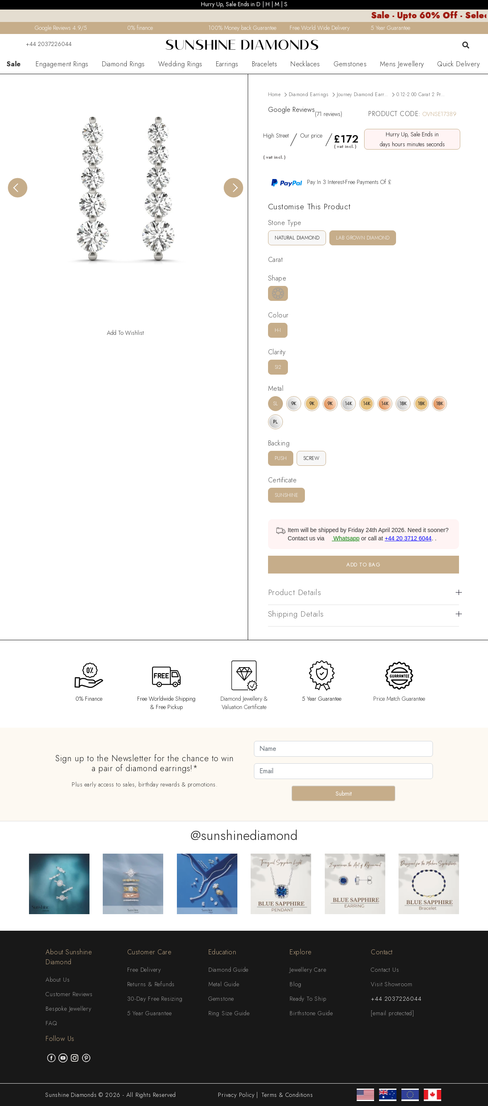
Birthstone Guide (311, 1013)
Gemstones (350, 64)
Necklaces (305, 64)
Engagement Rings (62, 64)
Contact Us (385, 970)
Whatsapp (343, 538)
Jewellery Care (308, 970)
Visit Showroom (391, 984)
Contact (382, 952)
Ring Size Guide (229, 1013)
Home (274, 94)
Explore (301, 952)
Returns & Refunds (151, 984)
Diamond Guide (228, 970)
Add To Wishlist (125, 333)
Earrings (227, 64)
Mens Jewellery (402, 64)
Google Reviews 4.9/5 (61, 28)
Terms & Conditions (287, 1095)
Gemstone (221, 999)
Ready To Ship (308, 999)
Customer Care (149, 952)
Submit (344, 793)
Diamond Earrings (309, 94)
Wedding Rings (180, 64)
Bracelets (265, 64)
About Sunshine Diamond (69, 957)
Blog (295, 984)
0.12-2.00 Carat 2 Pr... (420, 94)
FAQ (51, 1023)
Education (222, 952)
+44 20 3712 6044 (408, 538)
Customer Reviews (69, 994)
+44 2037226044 (43, 44)
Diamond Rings (123, 64)
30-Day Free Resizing (155, 999)
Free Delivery (144, 970)
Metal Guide (223, 984)
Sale (14, 64)
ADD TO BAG (363, 565)
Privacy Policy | (238, 1095)
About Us (58, 979)
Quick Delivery (458, 64)
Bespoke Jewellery (69, 1008)
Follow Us (60, 1038)
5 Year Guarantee (149, 1013)
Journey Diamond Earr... (362, 94)
